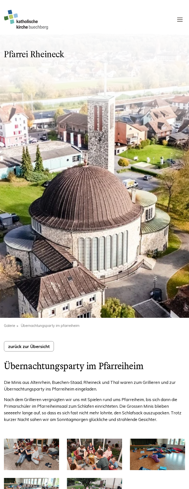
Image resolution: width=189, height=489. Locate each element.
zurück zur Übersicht (29, 346)
